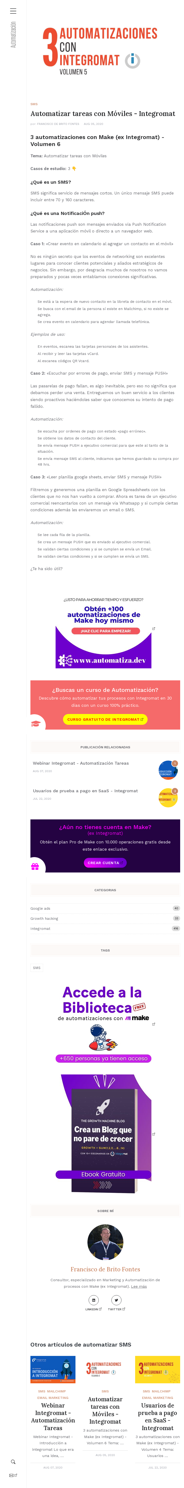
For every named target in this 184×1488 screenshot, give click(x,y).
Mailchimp (56, 1391)
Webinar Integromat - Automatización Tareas (81, 763)
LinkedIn (92, 1303)
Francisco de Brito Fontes (58, 124)
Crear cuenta (103, 862)
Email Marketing (53, 1398)
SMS (34, 104)
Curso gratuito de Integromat (103, 719)
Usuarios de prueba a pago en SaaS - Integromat (85, 790)
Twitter (114, 1303)
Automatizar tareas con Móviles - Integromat (105, 1411)
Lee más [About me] (139, 1286)
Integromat (105, 928)
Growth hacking (105, 918)
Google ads (105, 908)
